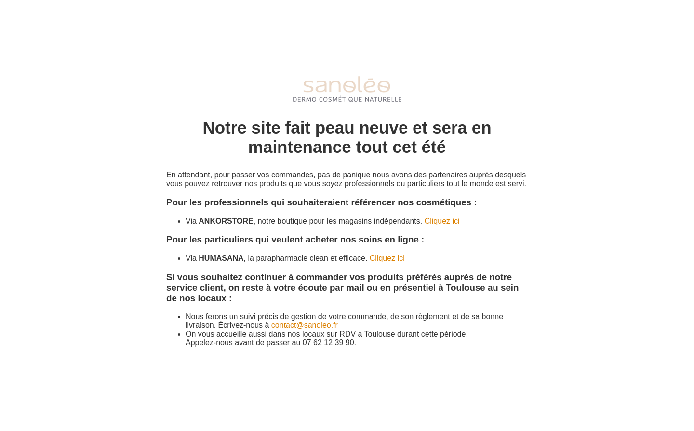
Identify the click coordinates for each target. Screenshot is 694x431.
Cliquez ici (442, 221)
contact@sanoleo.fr (304, 325)
